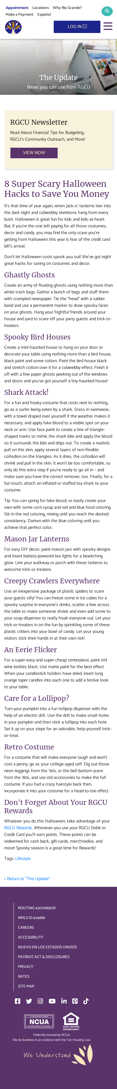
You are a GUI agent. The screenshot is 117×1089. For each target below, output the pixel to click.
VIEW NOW (34, 153)
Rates (23, 977)
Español (44, 14)
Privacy (25, 967)
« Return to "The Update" (27, 879)
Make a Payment (19, 14)
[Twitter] (29, 1001)
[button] (107, 11)
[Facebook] (17, 1001)
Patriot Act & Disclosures (43, 957)
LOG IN (77, 26)
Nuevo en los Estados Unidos (47, 947)
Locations (40, 8)
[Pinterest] (74, 1001)
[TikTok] (85, 1001)
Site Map (26, 986)
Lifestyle (23, 858)
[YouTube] (52, 1001)
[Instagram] (40, 1001)
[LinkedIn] (63, 1001)
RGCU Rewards (18, 828)
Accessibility (30, 937)
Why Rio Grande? (67, 8)
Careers (26, 928)
